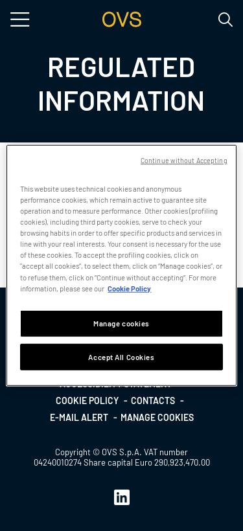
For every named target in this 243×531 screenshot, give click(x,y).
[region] (121, 265)
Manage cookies (157, 417)
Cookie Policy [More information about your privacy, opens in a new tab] (129, 288)
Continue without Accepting (184, 160)
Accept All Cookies (121, 356)
